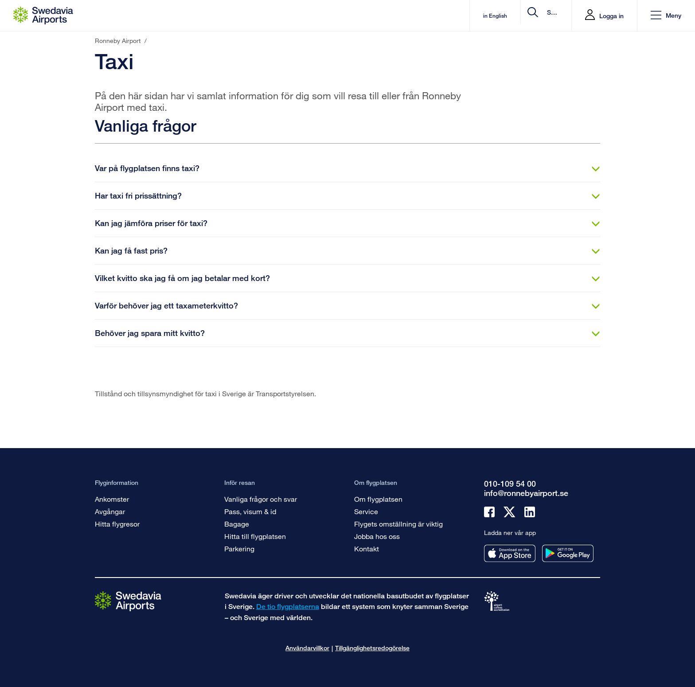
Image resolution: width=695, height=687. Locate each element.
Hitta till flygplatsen (255, 536)
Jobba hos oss (377, 536)
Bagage (236, 523)
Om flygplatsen (378, 499)
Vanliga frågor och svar (260, 499)
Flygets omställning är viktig (398, 523)
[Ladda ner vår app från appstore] (509, 553)
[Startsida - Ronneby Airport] (43, 15)
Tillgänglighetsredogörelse (372, 648)
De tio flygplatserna (287, 606)
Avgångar (110, 511)
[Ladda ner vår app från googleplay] (567, 553)
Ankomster (112, 499)
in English (420, 15)
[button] (666, 15)
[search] (512, 16)
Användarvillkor (307, 648)
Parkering (239, 548)
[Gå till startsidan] (128, 601)
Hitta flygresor (117, 523)
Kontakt (366, 548)
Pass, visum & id (250, 511)
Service (366, 511)
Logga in (611, 16)
